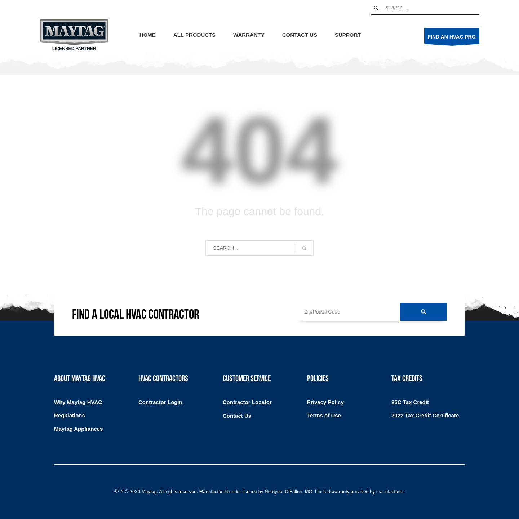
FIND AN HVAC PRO (451, 39)
